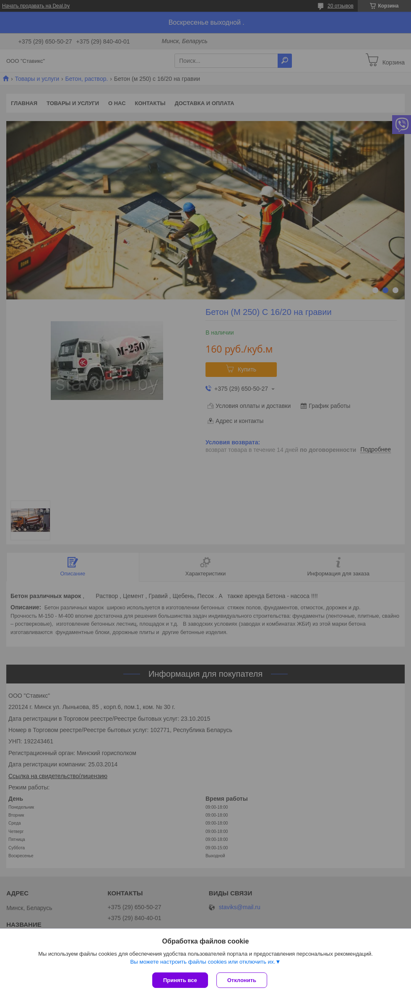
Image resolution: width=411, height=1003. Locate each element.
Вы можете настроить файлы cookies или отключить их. (202, 962)
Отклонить (241, 980)
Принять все (180, 980)
